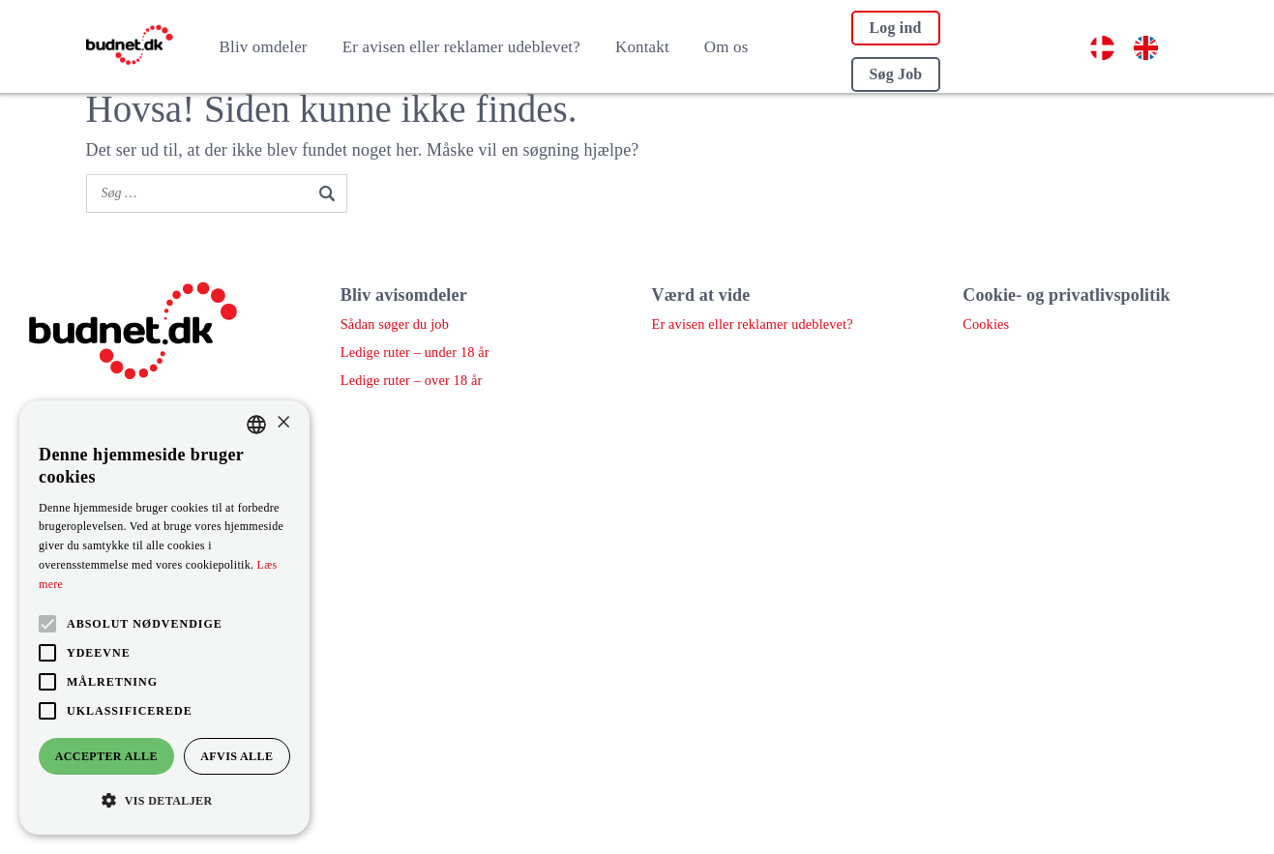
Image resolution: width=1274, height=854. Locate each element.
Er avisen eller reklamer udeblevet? (461, 47)
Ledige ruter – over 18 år (410, 380)
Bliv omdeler (264, 47)
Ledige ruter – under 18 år (414, 352)
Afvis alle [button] (236, 756)
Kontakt (642, 47)
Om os (726, 47)
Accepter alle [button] (106, 756)
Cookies (985, 324)
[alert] (164, 617)
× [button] (283, 423)
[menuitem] (1102, 48)
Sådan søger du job (394, 324)
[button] (164, 801)
